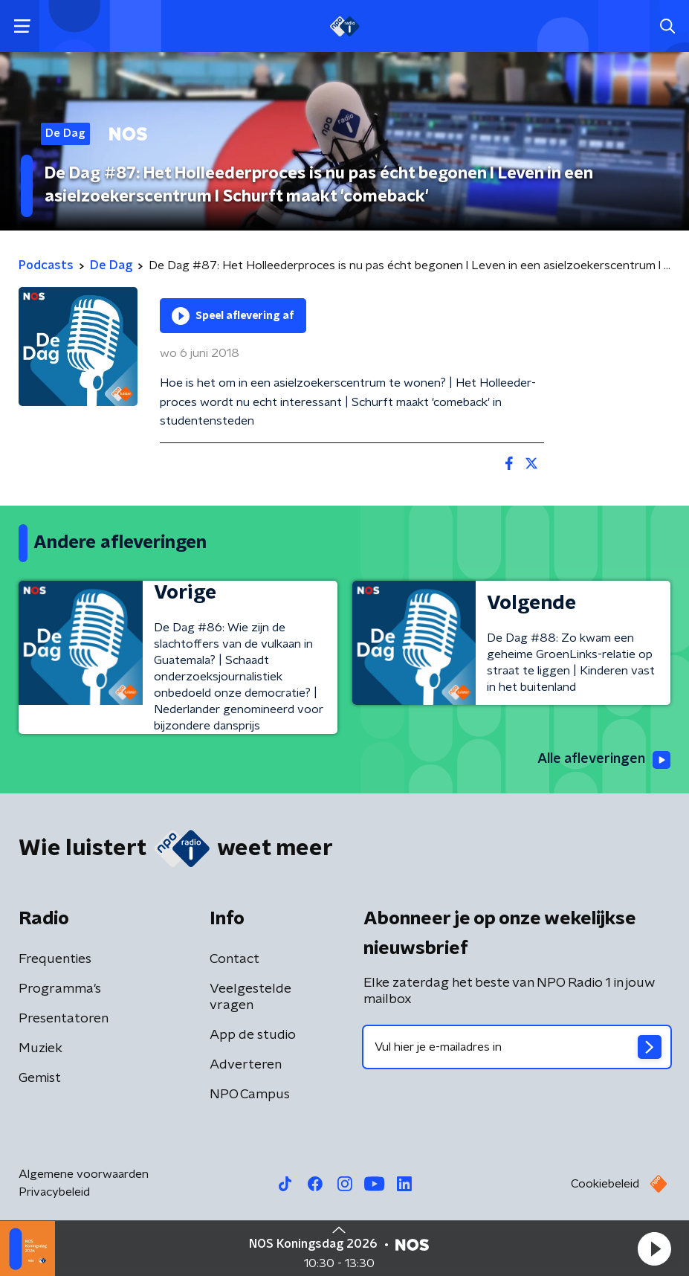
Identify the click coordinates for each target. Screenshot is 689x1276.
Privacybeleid (54, 1192)
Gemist (40, 1078)
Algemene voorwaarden (84, 1174)
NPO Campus (250, 1094)
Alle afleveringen (603, 760)
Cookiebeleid (605, 1184)
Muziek (40, 1048)
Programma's (60, 989)
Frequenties (55, 959)
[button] (654, 1248)
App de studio (253, 1035)
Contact (234, 959)
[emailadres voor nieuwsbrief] (517, 1047)
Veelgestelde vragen (250, 997)
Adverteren (246, 1065)
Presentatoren (64, 1018)
